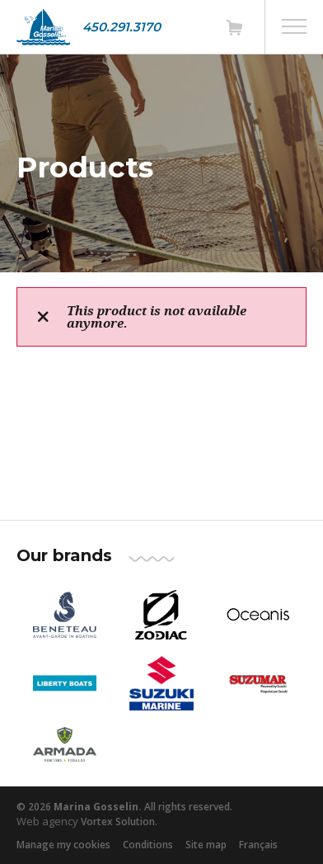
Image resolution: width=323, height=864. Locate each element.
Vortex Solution (118, 821)
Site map (206, 845)
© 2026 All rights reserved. (124, 807)
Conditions (148, 845)
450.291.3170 (121, 27)
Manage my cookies (63, 845)
